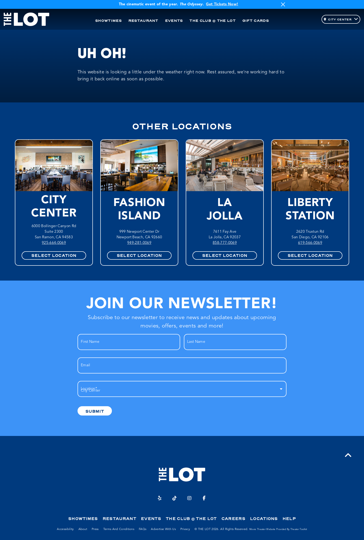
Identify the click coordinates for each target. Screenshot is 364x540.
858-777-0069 (225, 243)
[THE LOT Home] (26, 19)
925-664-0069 (54, 243)
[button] (348, 455)
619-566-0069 (310, 243)
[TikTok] (174, 498)
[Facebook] (204, 498)
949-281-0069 (139, 243)
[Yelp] (159, 498)
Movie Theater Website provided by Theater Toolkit (278, 529)
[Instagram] (189, 498)
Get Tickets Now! (222, 4)
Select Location (54, 255)
